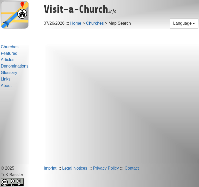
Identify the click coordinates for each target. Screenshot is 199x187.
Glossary (9, 72)
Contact (132, 168)
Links (5, 79)
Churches (95, 23)
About (6, 85)
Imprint (50, 168)
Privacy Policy (106, 168)
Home (75, 23)
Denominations (15, 66)
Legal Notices (74, 168)
